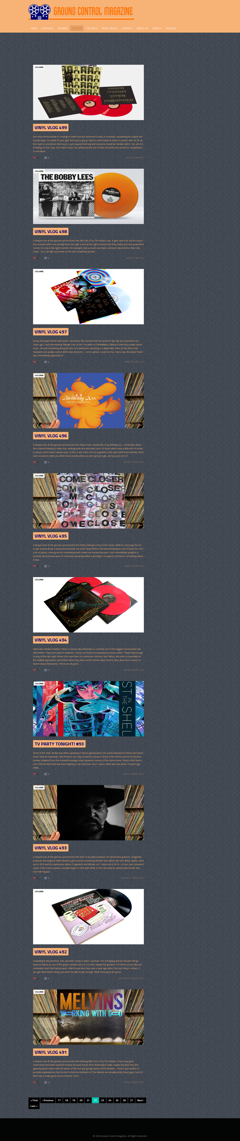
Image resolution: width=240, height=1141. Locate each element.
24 (109, 1100)
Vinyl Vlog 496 (51, 435)
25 (117, 1100)
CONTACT (127, 28)
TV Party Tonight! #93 (59, 743)
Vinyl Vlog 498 (51, 231)
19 (73, 1100)
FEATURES (47, 28)
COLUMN (76, 28)
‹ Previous (47, 1100)
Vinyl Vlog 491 (51, 1052)
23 (102, 1100)
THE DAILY (91, 28)
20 (81, 1100)
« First (34, 1100)
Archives (171, 28)
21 (88, 1100)
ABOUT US (142, 28)
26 (124, 1100)
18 (66, 1100)
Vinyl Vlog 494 (51, 639)
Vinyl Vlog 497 (51, 331)
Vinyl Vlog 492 (51, 951)
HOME (33, 28)
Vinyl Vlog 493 (51, 847)
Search (156, 28)
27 (131, 1100)
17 (59, 1100)
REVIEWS (63, 28)
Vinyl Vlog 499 (51, 127)
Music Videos (109, 28)
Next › (140, 1100)
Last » (34, 1106)
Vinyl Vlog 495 (51, 535)
